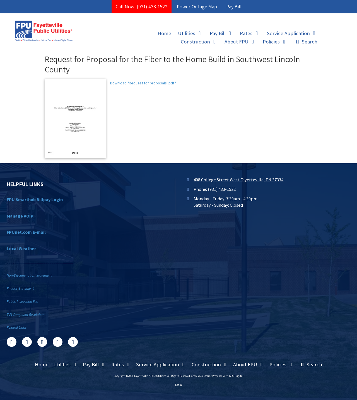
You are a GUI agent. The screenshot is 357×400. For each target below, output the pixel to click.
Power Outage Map (197, 6)
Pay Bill (234, 6)
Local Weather (21, 248)
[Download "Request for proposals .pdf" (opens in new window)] (75, 118)
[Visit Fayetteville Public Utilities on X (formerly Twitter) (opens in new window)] (27, 342)
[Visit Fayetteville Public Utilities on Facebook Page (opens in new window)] (11, 342)
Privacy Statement (20, 288)
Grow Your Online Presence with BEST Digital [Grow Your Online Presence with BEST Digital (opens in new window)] (217, 376)
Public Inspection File (22, 301)
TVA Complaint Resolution (26, 314)
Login (178, 385)
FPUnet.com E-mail (26, 232)
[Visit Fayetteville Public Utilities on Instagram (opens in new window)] (73, 342)
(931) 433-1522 (222, 189)
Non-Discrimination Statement (29, 275)
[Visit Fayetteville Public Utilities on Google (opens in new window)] (42, 342)
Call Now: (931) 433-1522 (141, 6)
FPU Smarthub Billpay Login (35, 199)
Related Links (16, 327)
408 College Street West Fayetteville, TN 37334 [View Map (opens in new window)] (238, 179)
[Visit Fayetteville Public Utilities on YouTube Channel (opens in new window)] (57, 342)
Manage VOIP (20, 216)
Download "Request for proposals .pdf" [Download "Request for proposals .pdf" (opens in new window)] (143, 83)
